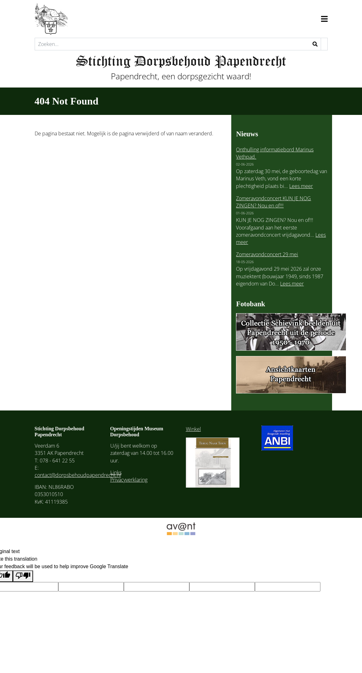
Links (116, 472)
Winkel (193, 429)
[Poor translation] (23, 576)
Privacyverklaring (128, 479)
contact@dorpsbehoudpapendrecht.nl (78, 475)
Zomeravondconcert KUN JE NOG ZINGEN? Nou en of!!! (273, 202)
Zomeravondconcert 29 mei (267, 254)
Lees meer (301, 186)
